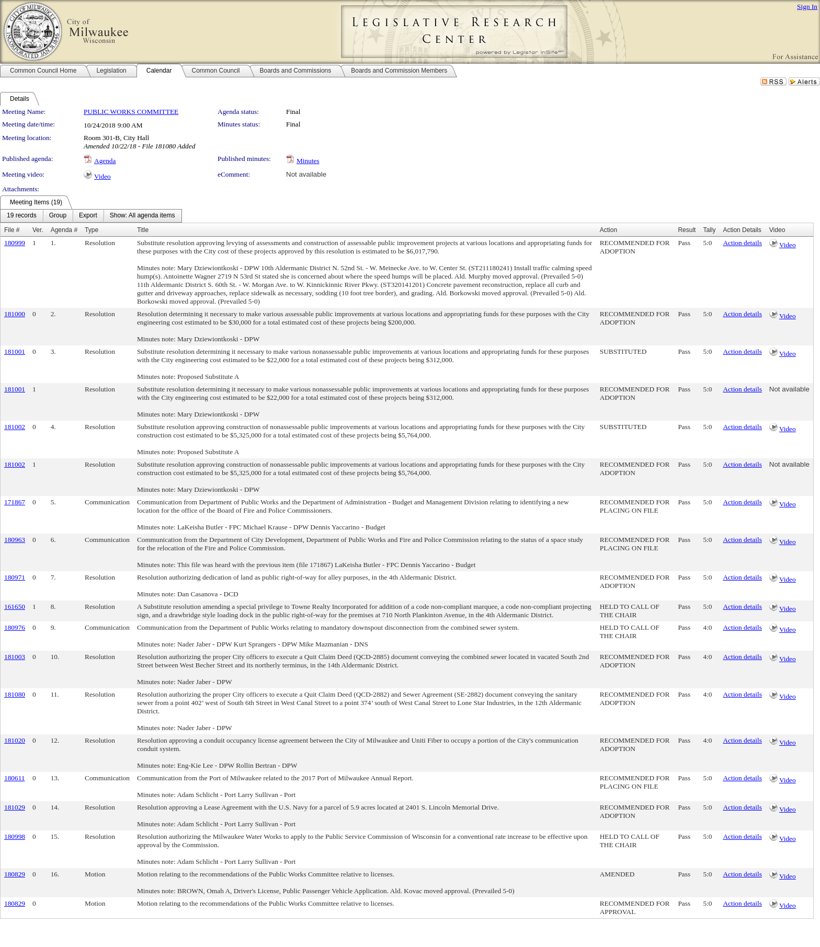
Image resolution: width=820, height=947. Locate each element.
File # (11, 230)
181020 (14, 740)
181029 (14, 807)
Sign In (807, 6)
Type (91, 230)
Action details (742, 243)
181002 (14, 427)
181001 (14, 351)
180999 (14, 243)
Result (687, 230)
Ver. (37, 230)
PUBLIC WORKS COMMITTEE (131, 112)
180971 (14, 577)
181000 (14, 314)
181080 (14, 694)
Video (102, 176)
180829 (14, 874)
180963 (14, 540)
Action (608, 230)
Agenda (105, 161)
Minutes (308, 161)
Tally (709, 230)
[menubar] (91, 216)
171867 (14, 502)
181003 (14, 657)
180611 (14, 778)
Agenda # (64, 230)
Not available (306, 174)
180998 (14, 836)
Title (143, 230)
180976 (14, 627)
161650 (14, 606)
